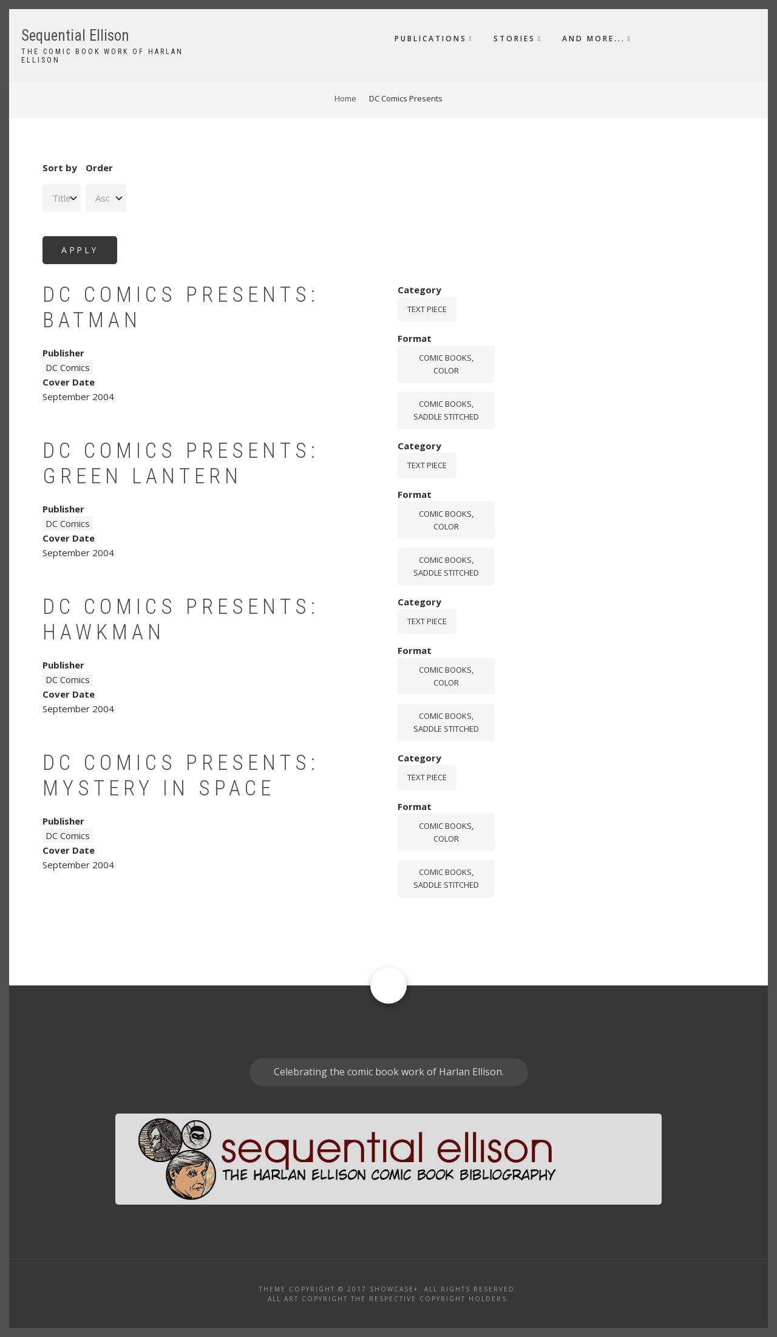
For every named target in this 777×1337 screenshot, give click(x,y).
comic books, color (446, 364)
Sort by (59, 168)
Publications (431, 38)
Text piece (427, 309)
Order (99, 168)
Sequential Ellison (75, 35)
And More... (593, 38)
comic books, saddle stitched (446, 410)
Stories (514, 38)
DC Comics (68, 367)
